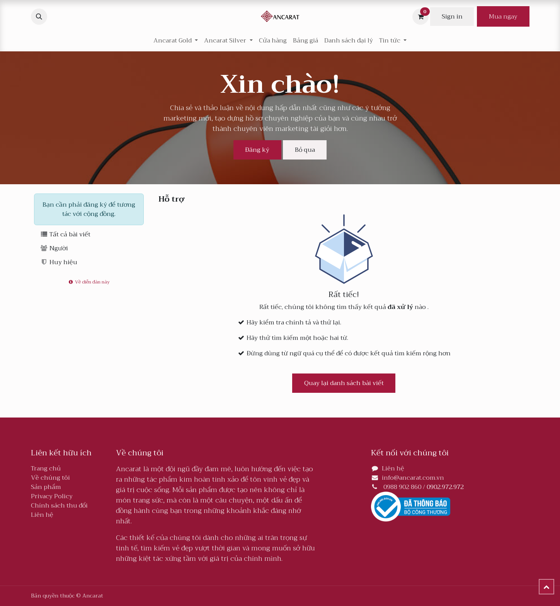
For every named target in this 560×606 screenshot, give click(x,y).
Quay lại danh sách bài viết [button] (344, 383)
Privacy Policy (52, 496)
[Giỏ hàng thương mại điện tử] (420, 16)
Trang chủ (46, 468)
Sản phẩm (46, 487)
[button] (39, 16)
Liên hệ (42, 514)
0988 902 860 (402, 487)
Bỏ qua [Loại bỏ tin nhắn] (305, 149)
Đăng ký (257, 149)
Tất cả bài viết (65, 234)
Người (54, 248)
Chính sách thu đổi (59, 505)
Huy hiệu (59, 262)
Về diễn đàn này (88, 282)
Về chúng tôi (50, 477)
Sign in (452, 16)
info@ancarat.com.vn (413, 477)
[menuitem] (273, 40)
